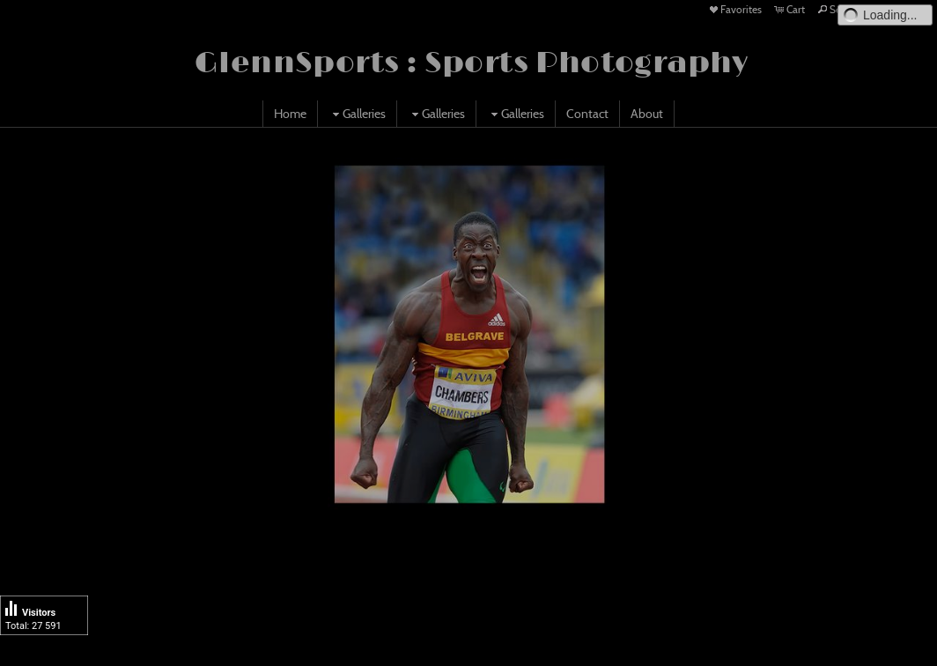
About (647, 114)
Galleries (357, 114)
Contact (587, 114)
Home (290, 114)
